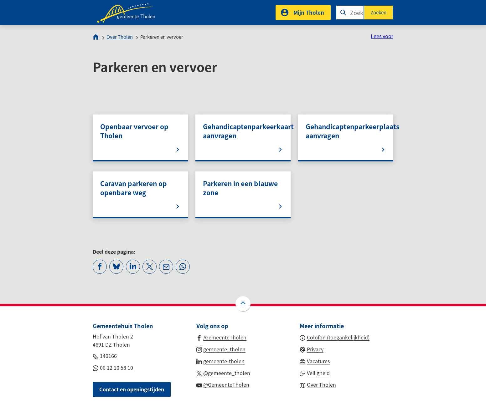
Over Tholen (119, 36)
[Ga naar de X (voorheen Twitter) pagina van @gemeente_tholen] (223, 373)
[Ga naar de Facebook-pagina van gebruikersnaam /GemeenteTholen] (221, 337)
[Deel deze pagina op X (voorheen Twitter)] (149, 267)
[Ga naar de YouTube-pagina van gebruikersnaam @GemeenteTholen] (223, 384)
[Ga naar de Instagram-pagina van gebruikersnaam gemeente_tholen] (221, 349)
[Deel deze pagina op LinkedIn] (133, 267)
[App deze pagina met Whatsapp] (183, 267)
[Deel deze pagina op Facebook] (100, 267)
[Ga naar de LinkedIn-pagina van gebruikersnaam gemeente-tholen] (220, 361)
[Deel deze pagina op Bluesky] (116, 267)
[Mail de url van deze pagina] (166, 267)
